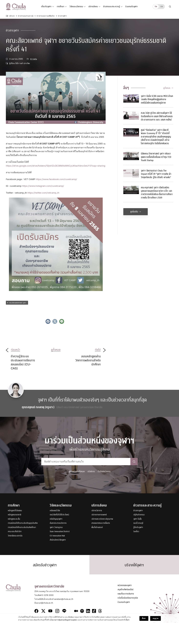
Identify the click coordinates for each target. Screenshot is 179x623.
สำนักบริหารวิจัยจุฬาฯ (58, 540)
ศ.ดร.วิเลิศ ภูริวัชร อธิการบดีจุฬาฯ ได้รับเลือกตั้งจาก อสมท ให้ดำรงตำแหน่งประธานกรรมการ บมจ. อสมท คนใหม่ (157, 116)
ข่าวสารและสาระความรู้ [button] (111, 6)
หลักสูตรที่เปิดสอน (15, 510)
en (161, 6)
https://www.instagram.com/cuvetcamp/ (43, 186)
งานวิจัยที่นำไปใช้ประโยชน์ (59, 514)
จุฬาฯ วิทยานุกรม (56, 527)
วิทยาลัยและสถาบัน (15, 535)
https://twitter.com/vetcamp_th (43, 192)
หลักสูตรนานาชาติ (14, 514)
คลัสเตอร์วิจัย (55, 510)
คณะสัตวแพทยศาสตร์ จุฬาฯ (17, 303)
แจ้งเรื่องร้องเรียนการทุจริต (128, 598)
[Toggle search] (170, 6)
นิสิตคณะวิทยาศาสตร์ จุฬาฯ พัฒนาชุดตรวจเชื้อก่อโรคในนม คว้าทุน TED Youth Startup (156, 157)
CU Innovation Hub (57, 535)
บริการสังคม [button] (93, 6)
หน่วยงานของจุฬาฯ (125, 585)
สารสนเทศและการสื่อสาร (100, 523)
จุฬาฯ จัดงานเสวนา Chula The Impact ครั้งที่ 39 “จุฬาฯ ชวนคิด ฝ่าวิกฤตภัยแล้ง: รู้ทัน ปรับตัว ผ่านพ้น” (156, 174)
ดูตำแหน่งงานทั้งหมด (77, 471)
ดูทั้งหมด (168, 88)
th (156, 6)
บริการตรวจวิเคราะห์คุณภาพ (102, 519)
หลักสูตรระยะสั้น (14, 519)
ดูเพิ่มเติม (135, 211)
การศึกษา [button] (60, 6)
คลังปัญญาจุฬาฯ (56, 519)
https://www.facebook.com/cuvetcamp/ (56, 179)
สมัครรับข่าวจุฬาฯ (45, 565)
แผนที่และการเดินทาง (126, 593)
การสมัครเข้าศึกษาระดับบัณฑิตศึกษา (22, 527)
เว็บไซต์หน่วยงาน (104, 471)
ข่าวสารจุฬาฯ (12, 30)
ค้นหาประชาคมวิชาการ (58, 523)
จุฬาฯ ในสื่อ (137, 519)
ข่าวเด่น (33, 59)
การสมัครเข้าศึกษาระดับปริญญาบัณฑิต (23, 523)
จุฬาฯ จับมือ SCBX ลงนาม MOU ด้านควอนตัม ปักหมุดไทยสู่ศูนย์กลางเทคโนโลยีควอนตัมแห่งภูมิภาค (157, 99)
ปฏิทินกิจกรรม (139, 514)
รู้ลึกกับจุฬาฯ (138, 527)
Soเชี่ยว (136, 531)
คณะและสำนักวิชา (14, 531)
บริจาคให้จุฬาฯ (134, 565)
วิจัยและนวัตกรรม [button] (76, 6)
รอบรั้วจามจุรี (138, 523)
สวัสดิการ (91, 471)
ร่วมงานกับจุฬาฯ (131, 6)
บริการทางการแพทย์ (99, 514)
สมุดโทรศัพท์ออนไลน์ (125, 589)
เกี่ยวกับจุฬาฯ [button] (46, 6)
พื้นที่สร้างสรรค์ (97, 527)
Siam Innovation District (60, 531)
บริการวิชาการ (96, 510)
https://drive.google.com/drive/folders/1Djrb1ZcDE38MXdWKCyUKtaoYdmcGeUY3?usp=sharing (55, 165)
